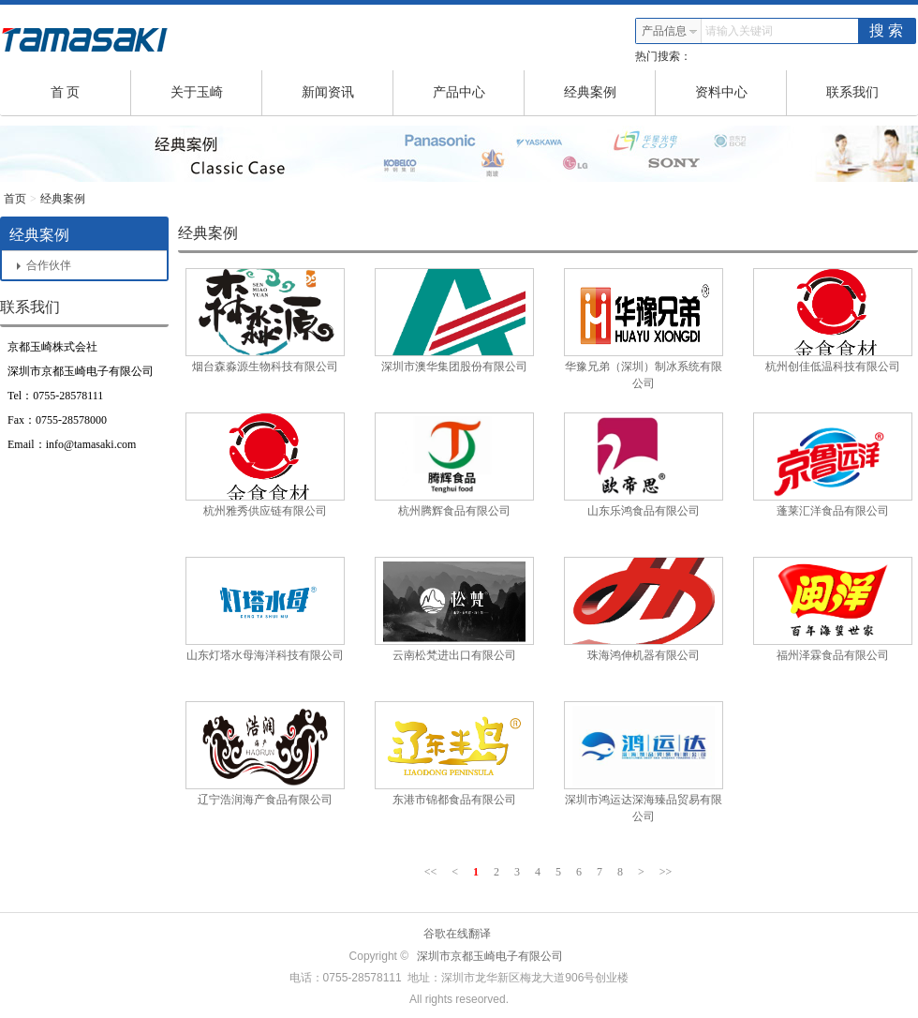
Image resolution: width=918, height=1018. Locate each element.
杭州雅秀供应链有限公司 (265, 510)
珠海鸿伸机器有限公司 (643, 655)
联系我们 (852, 92)
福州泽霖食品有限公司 (833, 655)
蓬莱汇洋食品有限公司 (833, 510)
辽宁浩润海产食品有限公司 (265, 799)
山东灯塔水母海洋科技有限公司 (265, 655)
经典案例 (610, 92)
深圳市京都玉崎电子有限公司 (490, 956)
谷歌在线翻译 (457, 933)
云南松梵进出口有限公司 (454, 655)
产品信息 (670, 30)
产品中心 (479, 92)
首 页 (91, 92)
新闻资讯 (348, 92)
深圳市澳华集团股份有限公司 (454, 366)
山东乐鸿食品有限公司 (643, 510)
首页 (15, 198)
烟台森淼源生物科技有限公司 (265, 366)
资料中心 (741, 92)
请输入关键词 (739, 30)
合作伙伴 (44, 265)
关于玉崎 (216, 92)
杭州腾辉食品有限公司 (454, 510)
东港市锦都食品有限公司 (454, 799)
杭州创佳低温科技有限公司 (832, 366)
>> (666, 871)
